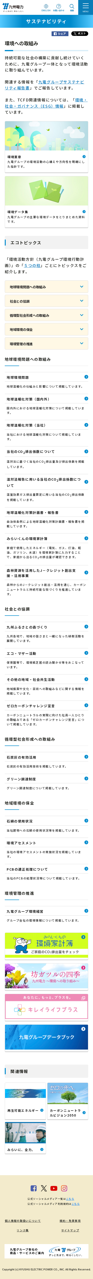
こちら (70, 1199)
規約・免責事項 (70, 1221)
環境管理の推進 (21, 343)
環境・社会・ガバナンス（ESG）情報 (46, 103)
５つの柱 (32, 265)
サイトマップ (70, 1230)
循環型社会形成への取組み (29, 315)
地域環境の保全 (21, 329)
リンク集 (23, 1230)
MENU (86, 11)
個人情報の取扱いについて (23, 1221)
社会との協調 (19, 301)
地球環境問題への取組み (28, 286)
